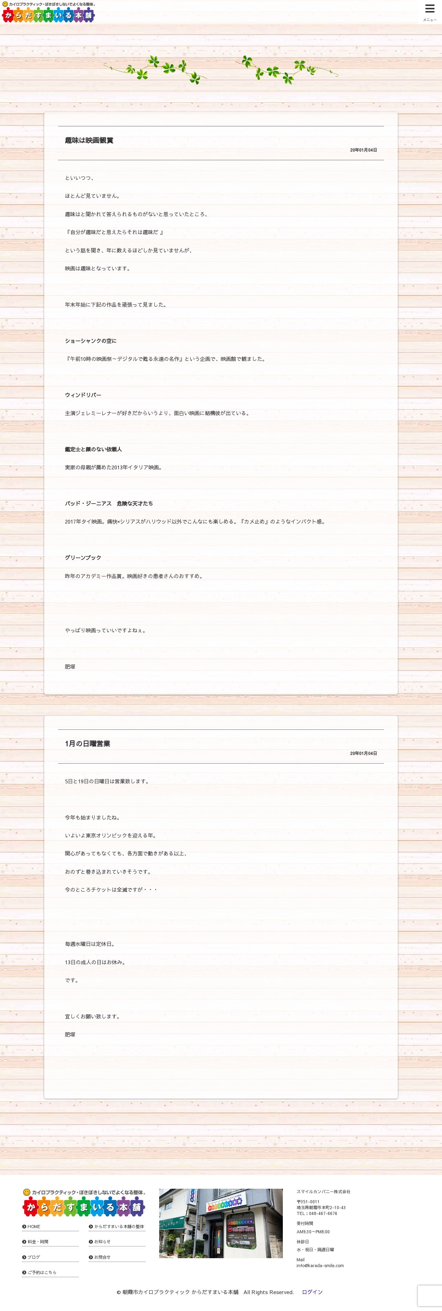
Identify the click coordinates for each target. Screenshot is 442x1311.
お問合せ (102, 1257)
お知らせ (102, 1241)
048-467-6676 (323, 1213)
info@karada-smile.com (320, 1265)
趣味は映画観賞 (89, 140)
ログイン (312, 1291)
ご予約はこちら (42, 1272)
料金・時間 (38, 1241)
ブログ (34, 1257)
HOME (34, 1226)
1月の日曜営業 (87, 743)
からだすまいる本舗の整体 (119, 1226)
